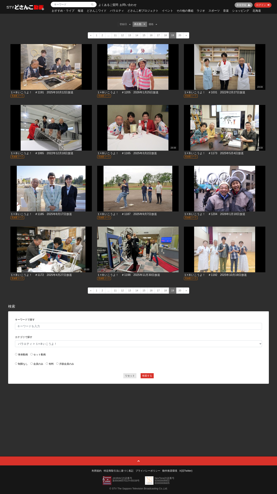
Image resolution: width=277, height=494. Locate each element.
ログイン (263, 5)
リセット (130, 375)
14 (136, 35)
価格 (153, 24)
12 (122, 35)
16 (151, 35)
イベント (167, 10)
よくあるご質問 (108, 4)
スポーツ (214, 10)
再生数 (139, 24)
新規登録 (244, 5)
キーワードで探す (25, 319)
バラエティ (117, 10)
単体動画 (23, 354)
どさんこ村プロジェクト (142, 10)
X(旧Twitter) (185, 470)
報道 (80, 10)
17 (158, 35)
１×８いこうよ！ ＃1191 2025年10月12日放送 (41, 92)
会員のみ (38, 363)
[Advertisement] (138, 412)
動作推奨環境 (169, 470)
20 (179, 35)
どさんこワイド (97, 10)
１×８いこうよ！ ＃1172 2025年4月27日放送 (41, 274)
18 (165, 35)
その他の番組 (184, 10)
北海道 (256, 10)
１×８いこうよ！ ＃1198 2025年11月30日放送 (128, 274)
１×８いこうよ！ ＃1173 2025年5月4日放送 (214, 153)
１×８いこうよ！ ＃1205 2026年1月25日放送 (127, 92)
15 (144, 35)
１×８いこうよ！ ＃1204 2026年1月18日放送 (214, 214)
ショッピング (240, 10)
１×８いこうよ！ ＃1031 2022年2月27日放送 (214, 92)
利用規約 (97, 470)
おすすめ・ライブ (63, 10)
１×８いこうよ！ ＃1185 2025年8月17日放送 (41, 214)
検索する (147, 375)
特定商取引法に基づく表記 (118, 470)
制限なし (23, 363)
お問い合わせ (128, 4)
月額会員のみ (66, 363)
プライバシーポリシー (147, 470)
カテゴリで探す (23, 337)
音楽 (226, 10)
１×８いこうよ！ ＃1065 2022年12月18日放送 (41, 153)
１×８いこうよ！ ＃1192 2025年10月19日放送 (215, 274)
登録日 (125, 24)
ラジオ (201, 10)
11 (115, 35)
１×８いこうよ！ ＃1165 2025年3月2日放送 (127, 153)
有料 (51, 363)
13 (129, 35)
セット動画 (39, 354)
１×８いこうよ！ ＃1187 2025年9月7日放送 (127, 214)
